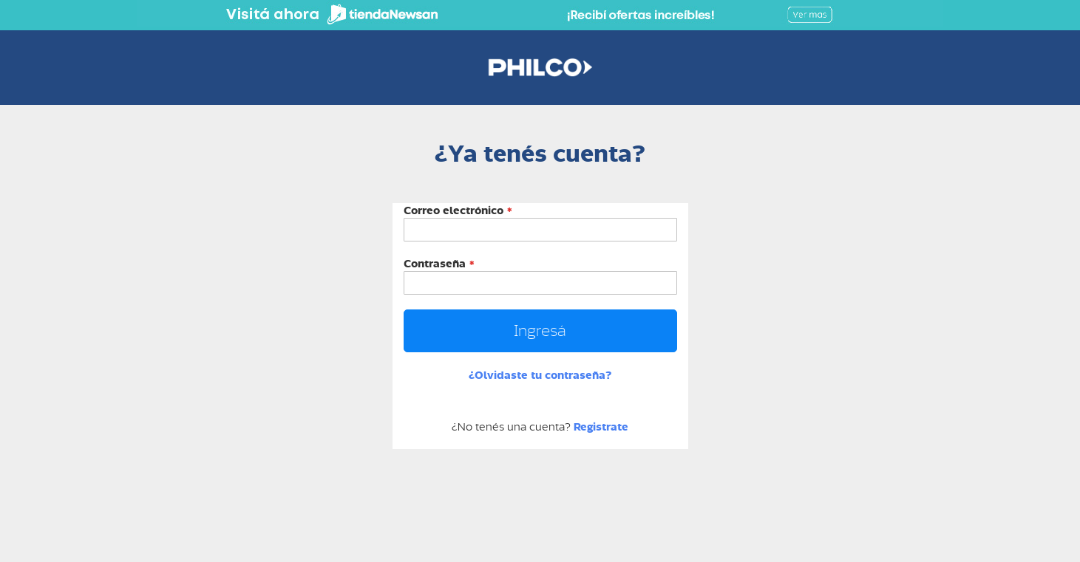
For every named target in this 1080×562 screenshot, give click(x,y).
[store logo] (540, 67)
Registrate (601, 427)
